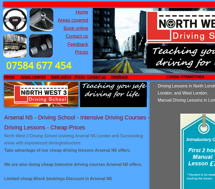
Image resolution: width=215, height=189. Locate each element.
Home (82, 12)
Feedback (77, 44)
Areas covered (73, 20)
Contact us (77, 36)
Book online (76, 28)
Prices (81, 52)
